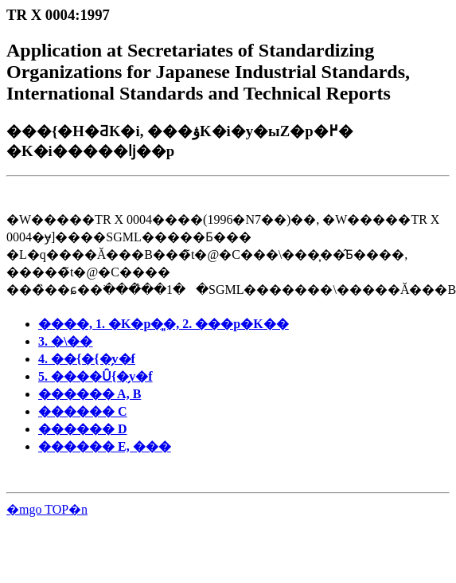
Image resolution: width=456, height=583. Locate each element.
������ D (82, 429)
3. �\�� (65, 341)
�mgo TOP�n (47, 509)
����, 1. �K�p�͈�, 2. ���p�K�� (163, 324)
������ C (82, 411)
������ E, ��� (104, 446)
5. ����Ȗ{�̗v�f (95, 376)
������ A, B (89, 394)
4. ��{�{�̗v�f (86, 359)
